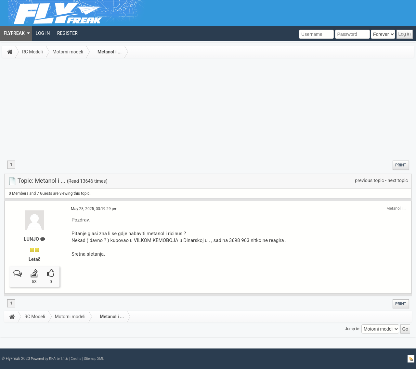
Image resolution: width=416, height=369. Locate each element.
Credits (76, 359)
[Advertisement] (208, 108)
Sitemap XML (94, 359)
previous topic (369, 180)
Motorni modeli (68, 51)
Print (400, 165)
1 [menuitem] (11, 164)
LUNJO (34, 239)
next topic (398, 180)
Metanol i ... (110, 51)
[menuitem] (16, 33)
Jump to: (352, 329)
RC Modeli (32, 51)
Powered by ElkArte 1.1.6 (49, 359)
